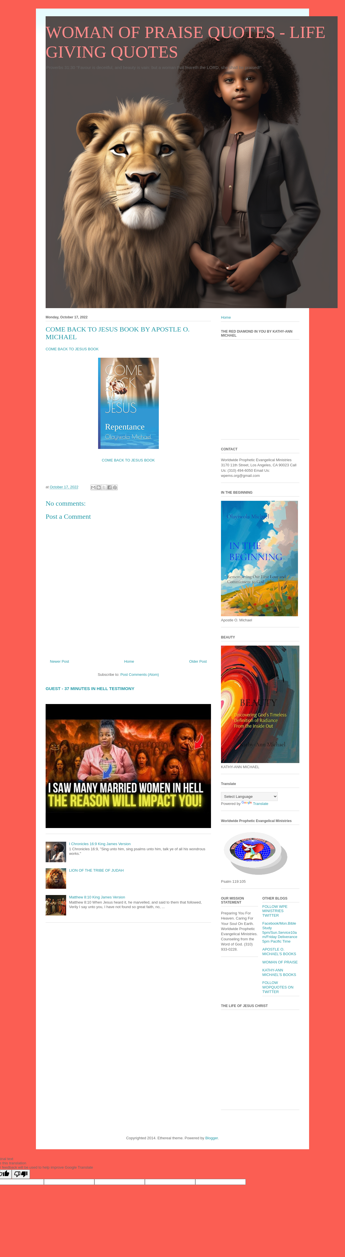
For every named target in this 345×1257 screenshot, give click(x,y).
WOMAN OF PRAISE (280, 962)
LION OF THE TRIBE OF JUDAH (96, 870)
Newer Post (59, 661)
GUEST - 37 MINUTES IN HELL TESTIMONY (90, 688)
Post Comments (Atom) (139, 674)
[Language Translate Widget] (249, 796)
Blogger (211, 1138)
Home (129, 661)
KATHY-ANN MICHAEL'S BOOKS (279, 972)
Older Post (198, 661)
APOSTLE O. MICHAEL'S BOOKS (279, 951)
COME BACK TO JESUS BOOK (72, 349)
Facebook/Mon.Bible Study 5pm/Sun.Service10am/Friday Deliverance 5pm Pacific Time (279, 932)
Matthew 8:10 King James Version (97, 897)
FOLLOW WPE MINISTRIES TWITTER (274, 911)
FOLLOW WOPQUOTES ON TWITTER (277, 987)
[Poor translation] (21, 1174)
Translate (255, 804)
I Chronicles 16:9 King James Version (100, 844)
